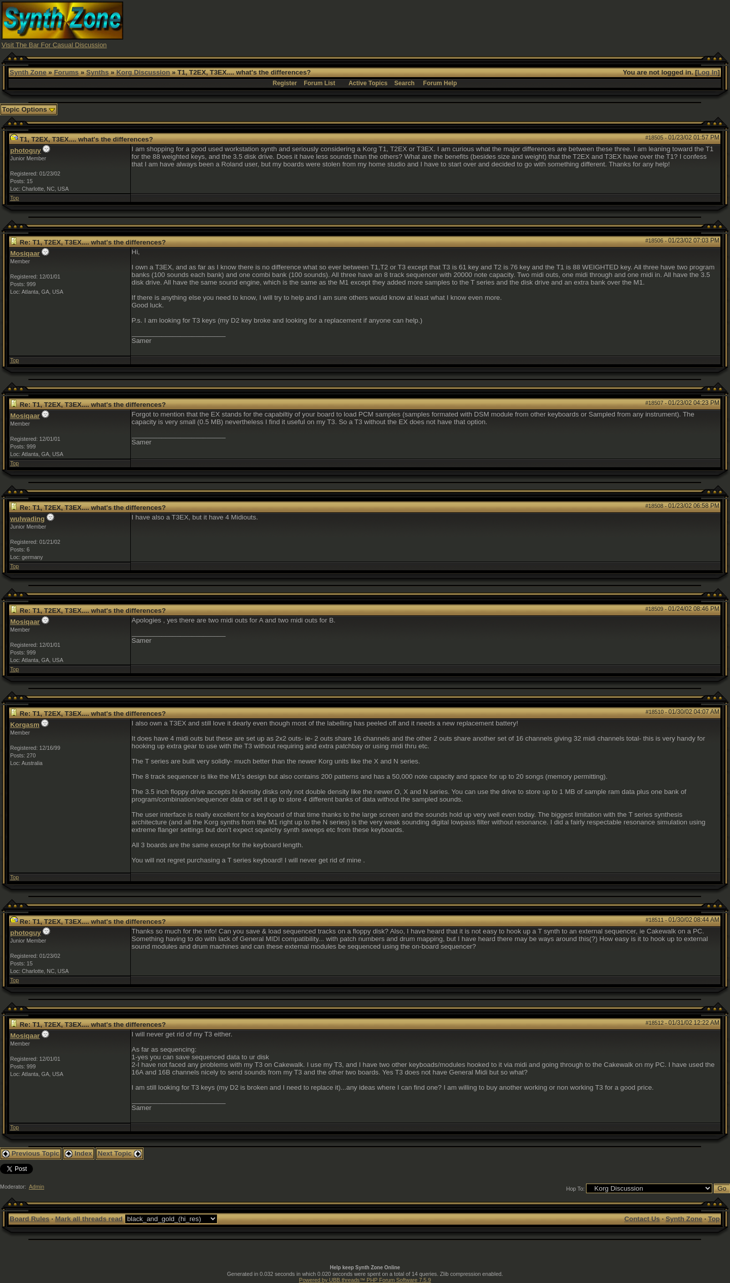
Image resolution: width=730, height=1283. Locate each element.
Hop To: (575, 1189)
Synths (97, 72)
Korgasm (25, 725)
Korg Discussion (143, 72)
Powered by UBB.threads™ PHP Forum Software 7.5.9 (365, 1280)
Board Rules (30, 1219)
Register (285, 83)
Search (404, 83)
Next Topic (119, 1153)
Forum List (319, 83)
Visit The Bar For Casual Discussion (54, 45)
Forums (66, 72)
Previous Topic (30, 1153)
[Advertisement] (543, 24)
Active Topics (367, 83)
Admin (36, 1187)
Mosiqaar (25, 253)
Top (14, 198)
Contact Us (642, 1219)
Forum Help (440, 83)
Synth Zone (28, 72)
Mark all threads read (89, 1219)
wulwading (27, 519)
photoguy (25, 150)
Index (78, 1153)
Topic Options (28, 109)
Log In (708, 72)
